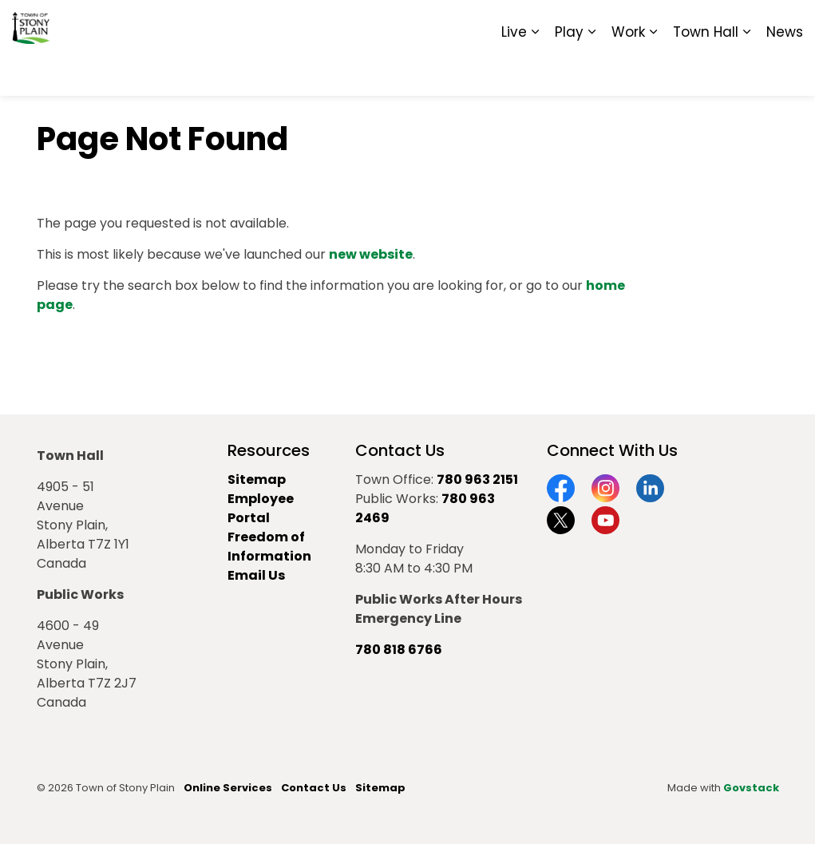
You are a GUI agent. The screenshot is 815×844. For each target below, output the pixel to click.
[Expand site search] (787, 24)
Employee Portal (260, 508)
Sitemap (734, 24)
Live (514, 71)
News (784, 71)
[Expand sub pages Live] (535, 72)
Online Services (228, 787)
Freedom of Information (269, 546)
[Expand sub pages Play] (591, 72)
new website (371, 254)
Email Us (256, 575)
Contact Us (313, 787)
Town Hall (705, 71)
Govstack (751, 787)
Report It (670, 24)
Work (628, 71)
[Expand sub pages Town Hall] (746, 72)
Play (569, 71)
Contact (607, 24)
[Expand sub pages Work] (653, 72)
